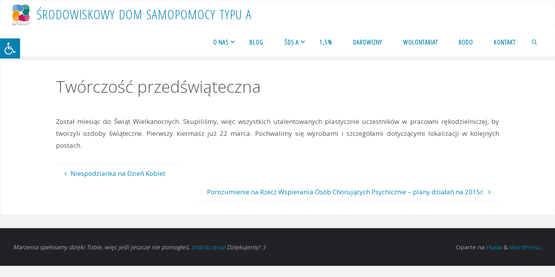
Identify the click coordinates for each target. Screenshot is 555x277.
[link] (535, 42)
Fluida (493, 247)
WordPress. (526, 247)
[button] (10, 48)
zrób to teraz (208, 247)
